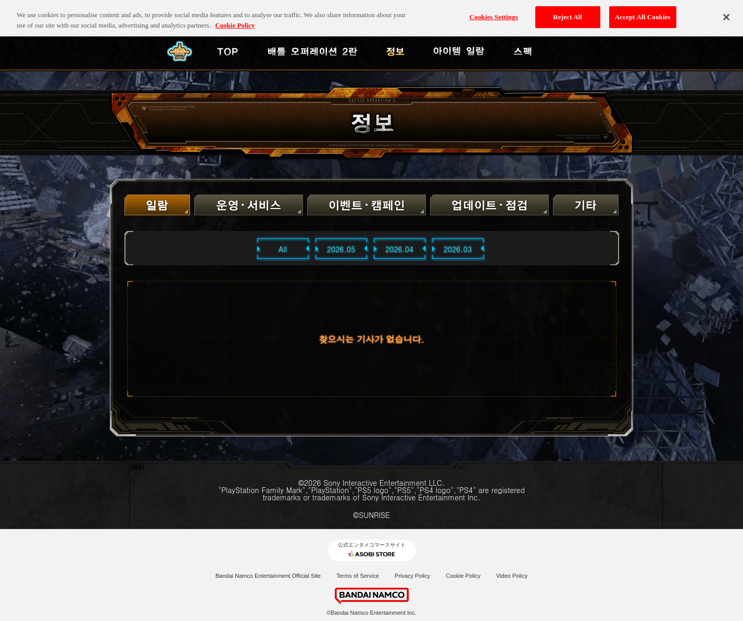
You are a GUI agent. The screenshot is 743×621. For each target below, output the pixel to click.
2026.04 (399, 249)
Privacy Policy (412, 576)
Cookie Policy (463, 576)
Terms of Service (357, 576)
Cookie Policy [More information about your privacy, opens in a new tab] (235, 20)
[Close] (726, 12)
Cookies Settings (494, 13)
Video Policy (511, 576)
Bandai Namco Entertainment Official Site (268, 576)
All (283, 249)
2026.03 (458, 249)
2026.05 (341, 249)
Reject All (567, 13)
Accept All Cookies (643, 13)
